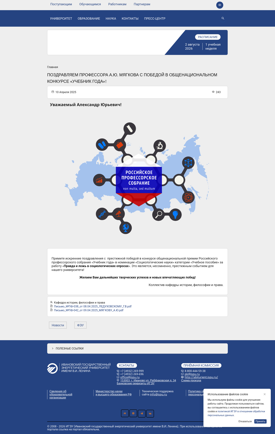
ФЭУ (80, 325)
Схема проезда (191, 380)
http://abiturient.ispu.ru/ (201, 377)
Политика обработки (201, 391)
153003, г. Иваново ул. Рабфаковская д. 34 (148, 380)
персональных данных (203, 394)
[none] (61, 4)
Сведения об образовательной (60, 392)
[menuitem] (61, 4)
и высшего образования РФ (114, 394)
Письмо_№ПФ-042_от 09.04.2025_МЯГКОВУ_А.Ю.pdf (88, 310)
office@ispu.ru (130, 377)
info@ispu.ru (158, 394)
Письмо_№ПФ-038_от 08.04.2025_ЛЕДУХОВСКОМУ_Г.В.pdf (93, 306)
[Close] (265, 394)
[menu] (100, 4)
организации (57, 397)
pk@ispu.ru (192, 374)
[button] (137, 349)
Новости (58, 325)
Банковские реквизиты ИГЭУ (136, 383)
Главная (52, 67)
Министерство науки (109, 391)
